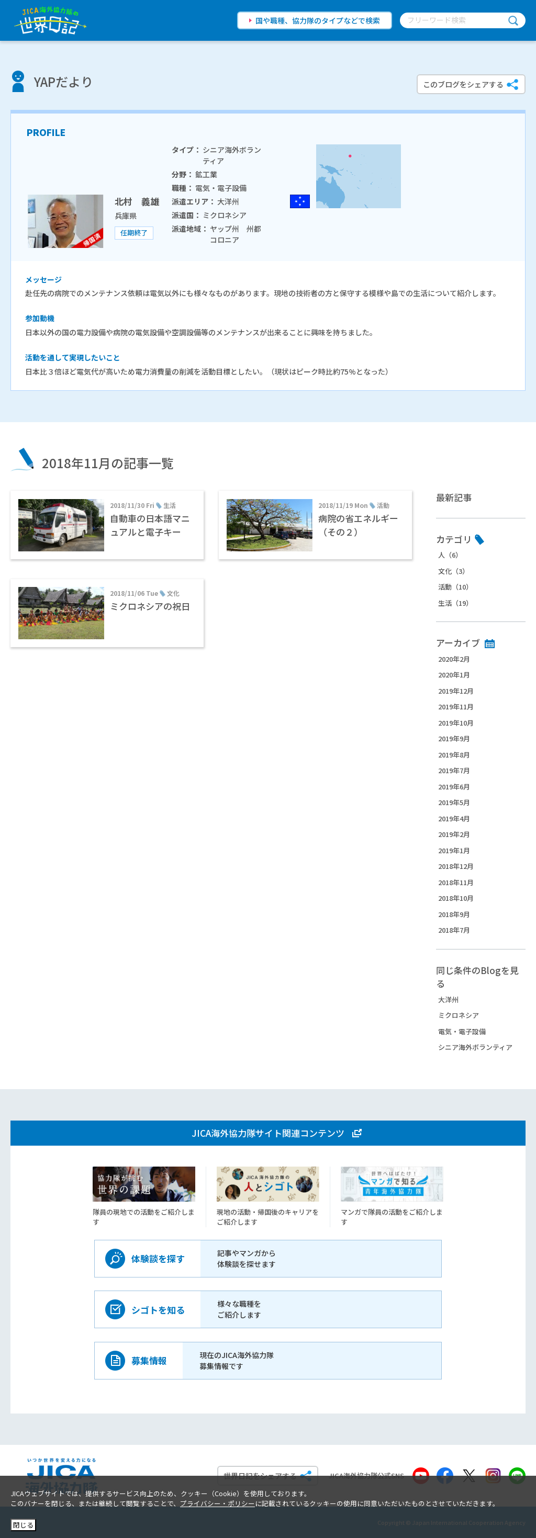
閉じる (23, 1525)
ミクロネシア (458, 1015)
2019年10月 (456, 723)
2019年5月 (454, 802)
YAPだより (63, 81)
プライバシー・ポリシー (217, 1503)
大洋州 (448, 999)
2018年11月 (456, 882)
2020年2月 (454, 659)
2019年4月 (454, 818)
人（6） (450, 555)
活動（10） (455, 587)
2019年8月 (454, 755)
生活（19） (455, 603)
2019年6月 (454, 786)
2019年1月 (454, 850)
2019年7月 (454, 770)
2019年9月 (454, 738)
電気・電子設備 (462, 1031)
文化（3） (453, 571)
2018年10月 (456, 898)
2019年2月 (454, 834)
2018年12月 (456, 866)
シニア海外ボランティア (475, 1047)
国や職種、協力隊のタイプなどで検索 (317, 20)
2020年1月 (454, 675)
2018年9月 (454, 914)
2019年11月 (456, 706)
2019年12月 (456, 691)
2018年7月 (454, 930)
